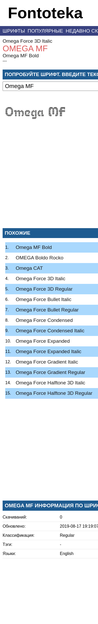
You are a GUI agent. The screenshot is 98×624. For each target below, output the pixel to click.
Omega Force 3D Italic (27, 41)
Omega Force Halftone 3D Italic (50, 382)
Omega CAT (29, 268)
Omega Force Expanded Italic (48, 351)
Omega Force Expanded (43, 341)
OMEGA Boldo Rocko (40, 257)
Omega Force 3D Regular (44, 289)
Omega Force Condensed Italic (50, 330)
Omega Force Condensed (44, 320)
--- (5, 61)
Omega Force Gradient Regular (50, 372)
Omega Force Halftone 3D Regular (54, 393)
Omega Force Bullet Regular (47, 310)
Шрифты (14, 31)
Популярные (45, 31)
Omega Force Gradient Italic (47, 362)
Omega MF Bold (21, 55)
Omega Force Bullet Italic (43, 299)
